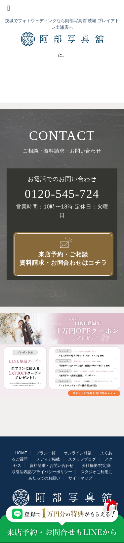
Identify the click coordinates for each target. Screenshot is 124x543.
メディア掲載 (48, 459)
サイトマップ (80, 478)
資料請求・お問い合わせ (51, 465)
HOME (21, 453)
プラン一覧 (46, 453)
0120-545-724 (62, 194)
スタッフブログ (82, 459)
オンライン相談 (78, 453)
